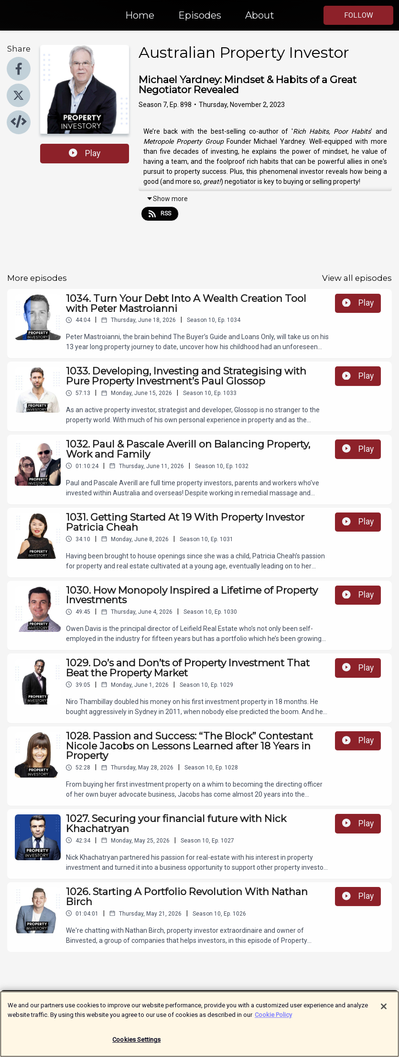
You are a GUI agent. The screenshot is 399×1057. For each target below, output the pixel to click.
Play (84, 153)
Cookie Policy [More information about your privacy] (273, 1019)
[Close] (383, 1011)
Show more (167, 199)
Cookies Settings (136, 1044)
